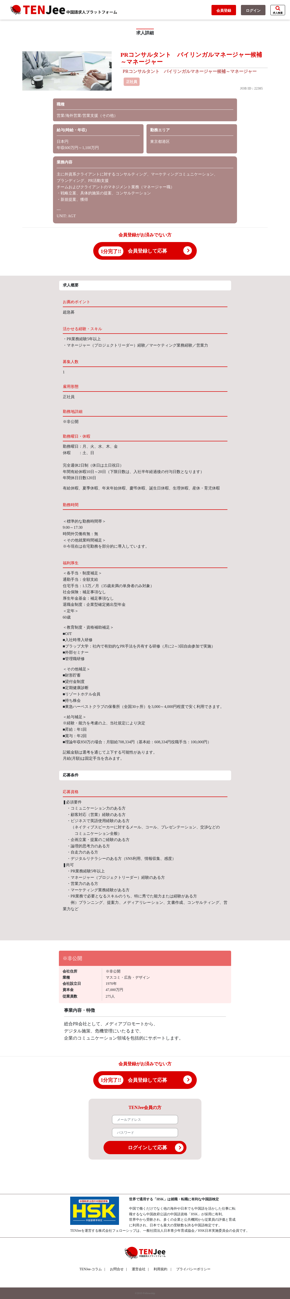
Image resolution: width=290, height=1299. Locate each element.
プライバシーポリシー (193, 1269)
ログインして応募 (156, 1147)
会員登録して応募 (147, 251)
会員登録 (223, 11)
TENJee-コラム (92, 1269)
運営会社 (140, 1269)
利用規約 (160, 1269)
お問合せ (118, 1269)
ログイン (253, 11)
